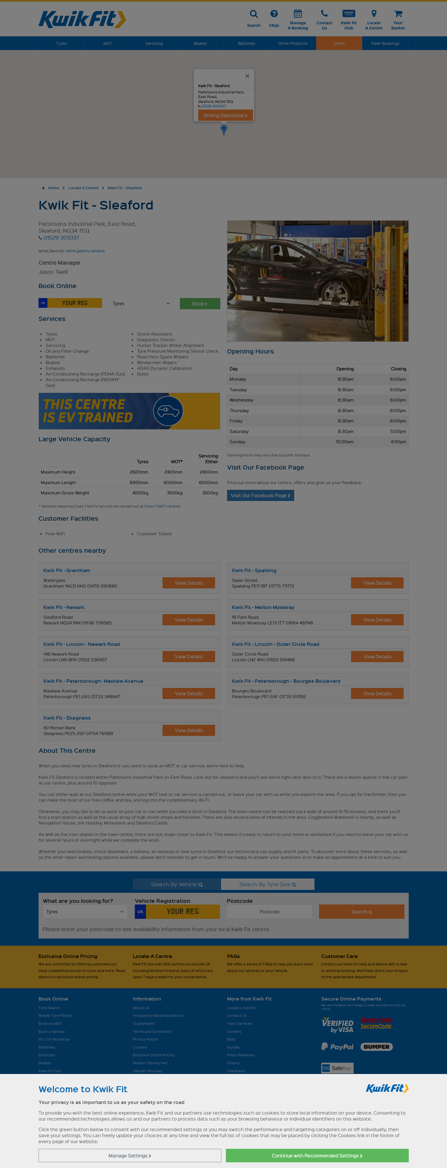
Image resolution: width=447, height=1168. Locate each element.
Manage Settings (130, 1156)
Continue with (317, 1156)
